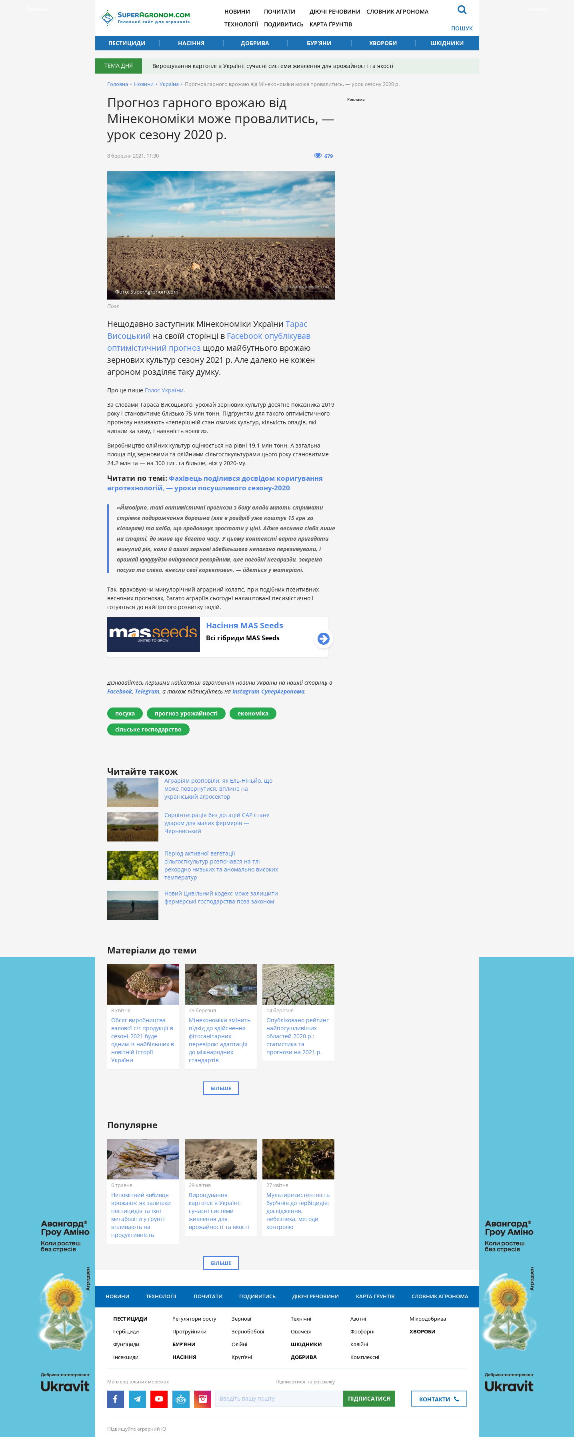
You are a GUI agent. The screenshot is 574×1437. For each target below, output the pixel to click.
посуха (125, 713)
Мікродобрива (428, 1264)
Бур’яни (319, 43)
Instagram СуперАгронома (268, 691)
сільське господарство (148, 729)
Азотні (358, 1264)
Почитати (288, 11)
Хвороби (383, 43)
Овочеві (301, 1277)
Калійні (359, 1290)
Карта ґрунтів (341, 24)
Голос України (163, 390)
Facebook (244, 335)
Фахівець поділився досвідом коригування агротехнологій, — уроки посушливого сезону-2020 (219, 482)
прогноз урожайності (186, 713)
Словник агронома (410, 11)
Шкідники (447, 43)
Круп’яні (242, 1302)
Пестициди (127, 43)
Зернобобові (248, 1277)
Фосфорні (362, 1277)
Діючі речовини (345, 11)
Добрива (255, 43)
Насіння (191, 43)
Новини (244, 11)
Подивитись (292, 24)
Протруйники (189, 1277)
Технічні (301, 1264)
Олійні (239, 1290)
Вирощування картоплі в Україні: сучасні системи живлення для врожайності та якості (274, 66)
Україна (169, 84)
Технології (248, 24)
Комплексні (364, 1302)
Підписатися (369, 1344)
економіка (253, 713)
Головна (117, 84)
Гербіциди (126, 1277)
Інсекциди (125, 1302)
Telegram (147, 691)
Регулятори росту (194, 1264)
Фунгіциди (126, 1290)
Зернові (241, 1264)
